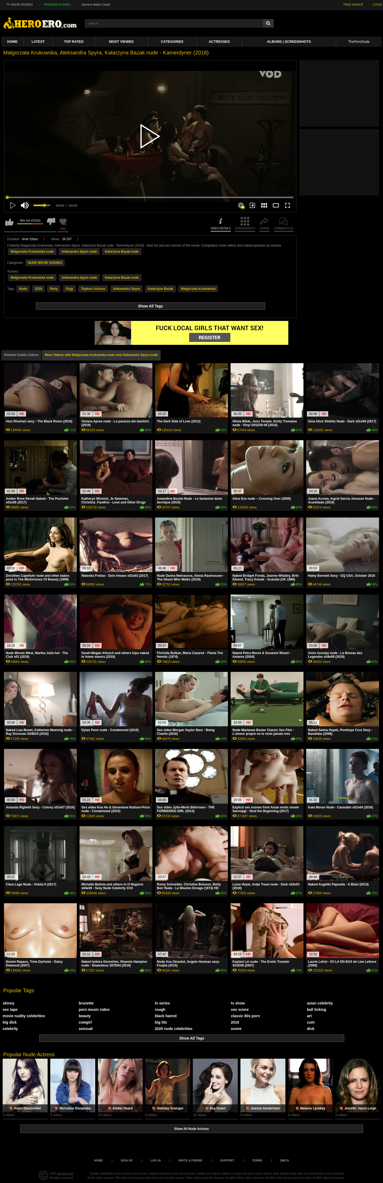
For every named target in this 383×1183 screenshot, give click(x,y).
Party (54, 289)
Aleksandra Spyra (126, 289)
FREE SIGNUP (353, 4)
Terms (257, 1160)
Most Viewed (121, 42)
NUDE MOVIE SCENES (45, 263)
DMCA (284, 1160)
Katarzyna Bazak (160, 289)
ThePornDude (359, 42)
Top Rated (74, 42)
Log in (156, 1160)
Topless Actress (93, 289)
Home (12, 42)
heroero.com (65, 1173)
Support (227, 1160)
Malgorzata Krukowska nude (32, 251)
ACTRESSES (219, 42)
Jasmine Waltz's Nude (95, 4)
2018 (38, 289)
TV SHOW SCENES (19, 4)
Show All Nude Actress (191, 1129)
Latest (38, 42)
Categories (172, 42)
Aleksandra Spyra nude (79, 251)
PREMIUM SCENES (57, 4)
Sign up (127, 1160)
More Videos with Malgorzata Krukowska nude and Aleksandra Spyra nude (101, 355)
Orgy (69, 289)
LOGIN (377, 4)
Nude (23, 289)
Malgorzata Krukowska (198, 289)
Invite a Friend (190, 1160)
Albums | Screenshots (289, 42)
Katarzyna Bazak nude (122, 251)
